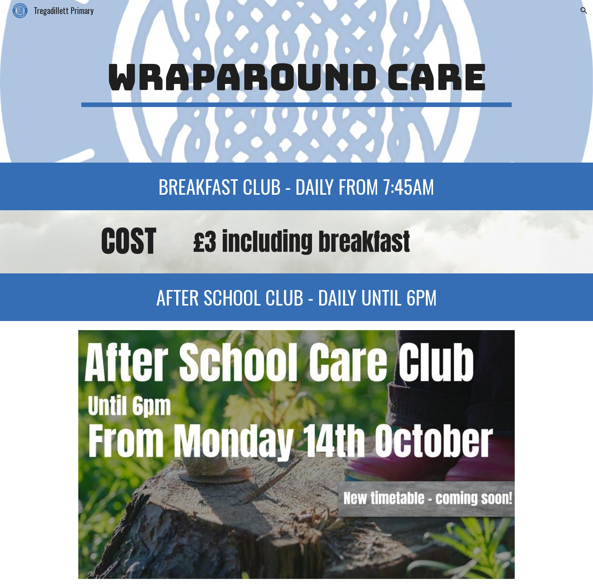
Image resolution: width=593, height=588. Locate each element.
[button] (584, 11)
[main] (296, 81)
